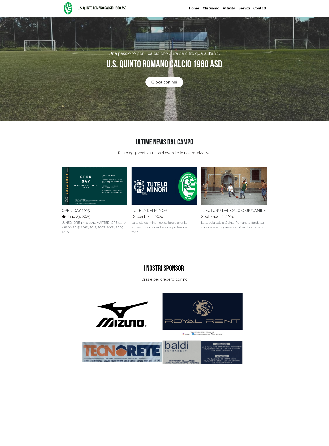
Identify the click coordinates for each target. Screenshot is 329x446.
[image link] (68, 8)
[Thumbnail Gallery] (122, 315)
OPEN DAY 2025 (76, 211)
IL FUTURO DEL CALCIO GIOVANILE (233, 211)
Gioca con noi (164, 82)
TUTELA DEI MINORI (150, 211)
